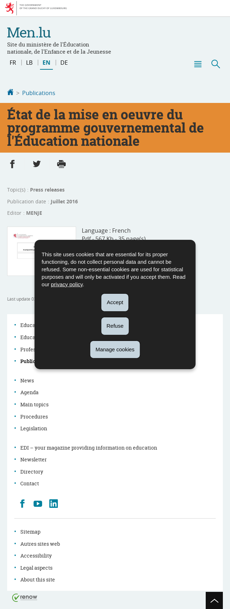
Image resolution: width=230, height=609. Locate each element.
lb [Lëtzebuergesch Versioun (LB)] (29, 62)
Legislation (33, 427)
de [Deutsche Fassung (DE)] (64, 62)
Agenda (29, 391)
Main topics (34, 403)
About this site (37, 578)
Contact (29, 482)
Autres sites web (40, 543)
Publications (38, 93)
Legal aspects (36, 567)
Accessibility (36, 554)
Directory (31, 470)
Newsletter (33, 458)
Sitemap (30, 531)
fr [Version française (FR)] (13, 62)
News (27, 379)
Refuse (115, 326)
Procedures (34, 415)
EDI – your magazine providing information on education (88, 447)
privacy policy (66, 284)
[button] (197, 64)
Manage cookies (114, 349)
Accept (115, 302)
